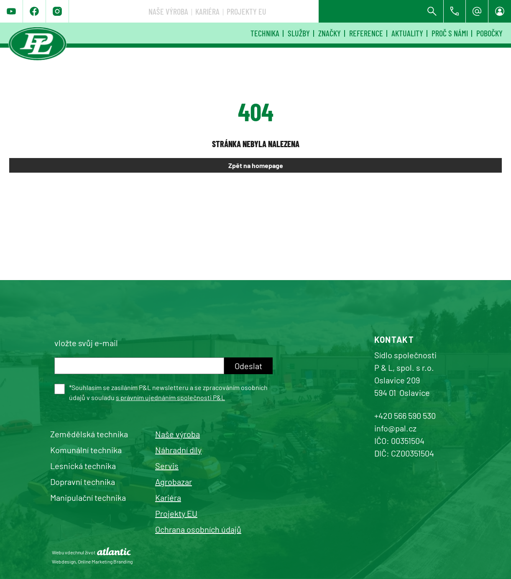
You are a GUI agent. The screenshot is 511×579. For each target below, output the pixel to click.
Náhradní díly (178, 450)
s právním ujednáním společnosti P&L (170, 397)
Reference (366, 33)
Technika (264, 33)
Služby (299, 33)
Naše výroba (293, 11)
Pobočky (489, 33)
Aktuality (407, 33)
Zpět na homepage (255, 165)
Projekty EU (371, 11)
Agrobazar (173, 482)
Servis (167, 466)
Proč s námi (450, 33)
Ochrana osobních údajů (198, 529)
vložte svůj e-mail (86, 343)
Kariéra (332, 11)
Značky (329, 33)
